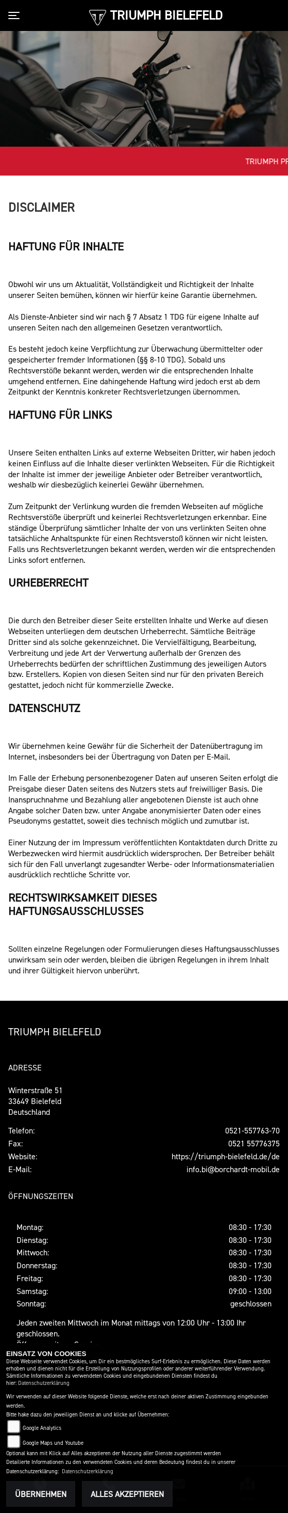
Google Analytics (42, 1428)
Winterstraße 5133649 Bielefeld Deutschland (35, 1101)
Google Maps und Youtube (53, 1443)
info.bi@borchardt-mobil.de (233, 1169)
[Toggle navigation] (16, 15)
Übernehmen (40, 1494)
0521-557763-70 (252, 1130)
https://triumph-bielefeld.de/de (226, 1156)
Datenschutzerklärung (44, 1383)
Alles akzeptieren (127, 1494)
